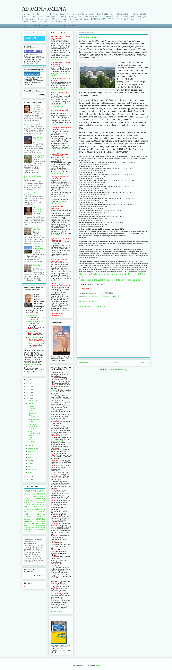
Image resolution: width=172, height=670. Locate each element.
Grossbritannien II (57, 441)
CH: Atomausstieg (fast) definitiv (37, 209)
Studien (35, 524)
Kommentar (41, 504)
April (29, 463)
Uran (25, 526)
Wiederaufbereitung (39, 529)
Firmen (42, 500)
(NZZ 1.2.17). (61, 256)
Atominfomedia (33, 316)
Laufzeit (42, 507)
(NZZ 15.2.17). (56, 124)
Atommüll (100, 296)
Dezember (31, 401)
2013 (28, 395)
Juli (29, 454)
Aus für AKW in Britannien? (33, 124)
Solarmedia (32, 331)
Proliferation (27, 516)
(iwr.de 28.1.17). (65, 310)
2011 (28, 476)
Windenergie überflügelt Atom (38, 247)
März (30, 466)
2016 (28, 386)
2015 (28, 389)
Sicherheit (28, 521)
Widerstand (27, 529)
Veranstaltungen (40, 526)
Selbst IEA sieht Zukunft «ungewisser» (33, 415)
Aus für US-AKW (29, 193)
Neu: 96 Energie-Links (42, 26)
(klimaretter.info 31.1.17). (59, 280)
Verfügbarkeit (27, 527)
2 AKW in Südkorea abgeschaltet (33, 440)
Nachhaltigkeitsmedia (35, 322)
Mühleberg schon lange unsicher (39, 156)
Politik (111, 296)
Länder (34, 506)
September (32, 448)
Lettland (53, 501)
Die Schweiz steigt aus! (37, 106)
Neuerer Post (84, 363)
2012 (28, 398)
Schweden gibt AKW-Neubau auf (38, 139)
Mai (29, 460)
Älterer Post (143, 363)
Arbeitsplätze (31, 494)
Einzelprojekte (39, 496)
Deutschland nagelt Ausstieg (38, 266)
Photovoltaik (41, 511)
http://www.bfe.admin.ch (128, 279)
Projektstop (40, 514)
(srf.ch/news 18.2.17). (58, 89)
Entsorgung (28, 498)
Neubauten (27, 509)
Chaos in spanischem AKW (32, 408)
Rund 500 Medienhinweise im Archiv (64, 26)
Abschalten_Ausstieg (90, 296)
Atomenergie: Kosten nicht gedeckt (33, 426)
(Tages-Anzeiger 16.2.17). (59, 105)
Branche (27, 496)
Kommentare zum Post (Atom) (117, 370)
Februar (31, 469)
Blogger (97, 665)
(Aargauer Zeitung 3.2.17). (59, 202)
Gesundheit (41, 502)
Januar (30, 472)
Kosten (106, 296)
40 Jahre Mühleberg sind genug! (34, 433)
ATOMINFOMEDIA (44, 9)
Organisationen (38, 509)
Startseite (27, 26)
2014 (28, 392)
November (31, 404)
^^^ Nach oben (84, 288)
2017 (28, 383)
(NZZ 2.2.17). (55, 235)
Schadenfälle (29, 519)
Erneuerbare (39, 498)
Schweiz (116, 296)
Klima (33, 504)
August (30, 451)
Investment (27, 504)
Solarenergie (41, 521)
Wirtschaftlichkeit (29, 531)
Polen (53, 529)
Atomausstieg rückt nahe (37, 229)
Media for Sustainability (36, 343)
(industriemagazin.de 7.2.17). (60, 173)
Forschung (27, 502)
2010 (28, 479)
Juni (29, 457)
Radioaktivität (40, 516)
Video (43, 527)
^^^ (25, 586)
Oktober (31, 445)
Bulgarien (54, 390)
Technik (42, 524)
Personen (28, 511)
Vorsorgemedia (33, 337)
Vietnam (53, 574)
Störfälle (27, 524)
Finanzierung (28, 500)
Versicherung (36, 527)
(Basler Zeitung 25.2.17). (59, 58)
